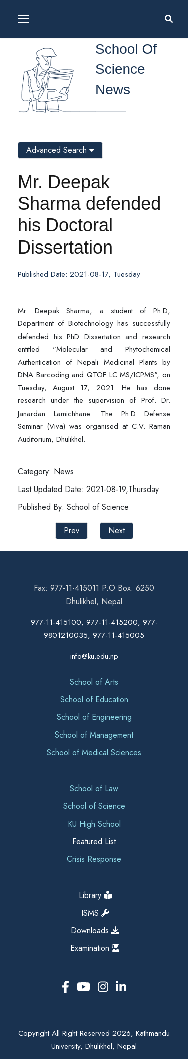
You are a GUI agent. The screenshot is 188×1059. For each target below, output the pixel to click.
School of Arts (94, 682)
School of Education (94, 699)
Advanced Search (60, 150)
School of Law (94, 788)
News (112, 89)
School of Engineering (94, 717)
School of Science (94, 806)
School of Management (94, 735)
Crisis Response (94, 859)
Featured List (94, 841)
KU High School (94, 824)
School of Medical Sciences (94, 752)
